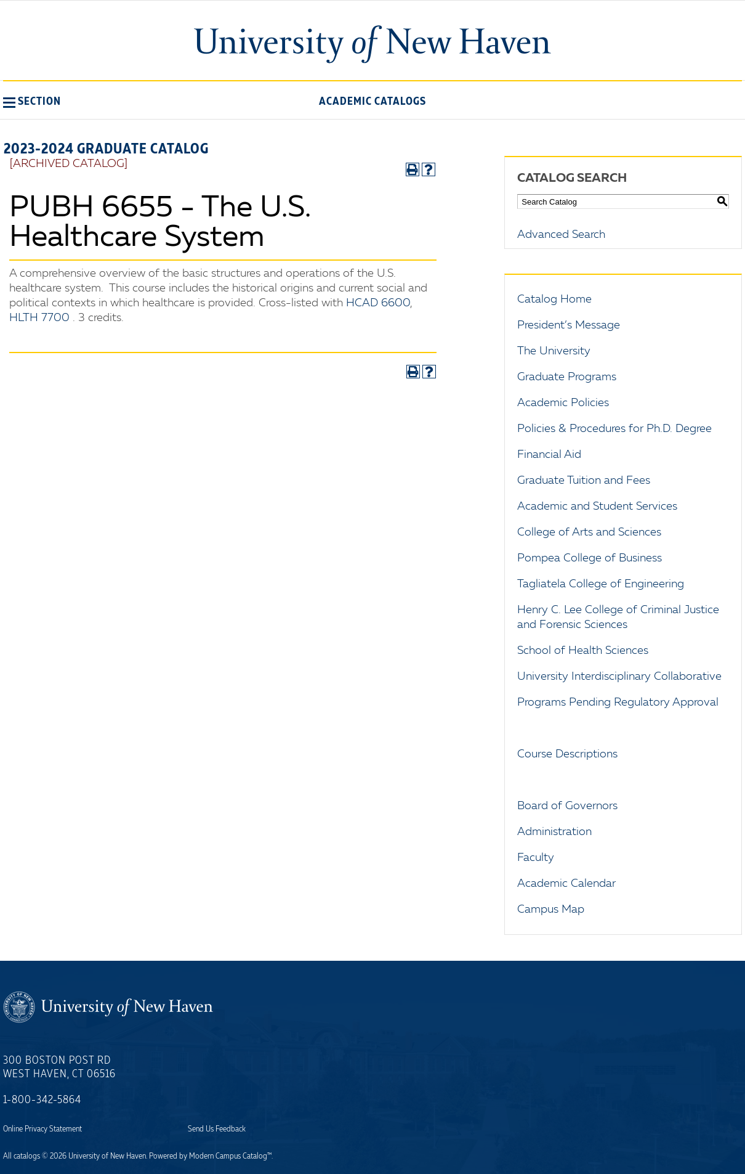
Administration (554, 832)
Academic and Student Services (597, 506)
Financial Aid (549, 454)
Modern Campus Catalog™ (230, 1156)
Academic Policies (563, 403)
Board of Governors (567, 806)
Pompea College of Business (589, 558)
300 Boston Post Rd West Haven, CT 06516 (59, 1067)
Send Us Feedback (217, 1129)
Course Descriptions (567, 754)
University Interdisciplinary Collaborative (619, 676)
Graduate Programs (566, 377)
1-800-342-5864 (42, 1100)
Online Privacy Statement (42, 1129)
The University (553, 351)
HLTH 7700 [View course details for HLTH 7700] (39, 318)
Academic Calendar (566, 883)
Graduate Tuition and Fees (583, 480)
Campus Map (550, 909)
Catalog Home (554, 299)
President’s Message (568, 325)
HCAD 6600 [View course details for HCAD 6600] (378, 303)
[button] (32, 101)
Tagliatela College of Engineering (600, 584)
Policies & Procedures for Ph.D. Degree (614, 428)
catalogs (27, 1156)
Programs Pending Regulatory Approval (618, 702)
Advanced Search (561, 234)
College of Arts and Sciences (589, 532)
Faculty (535, 857)
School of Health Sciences (582, 650)
